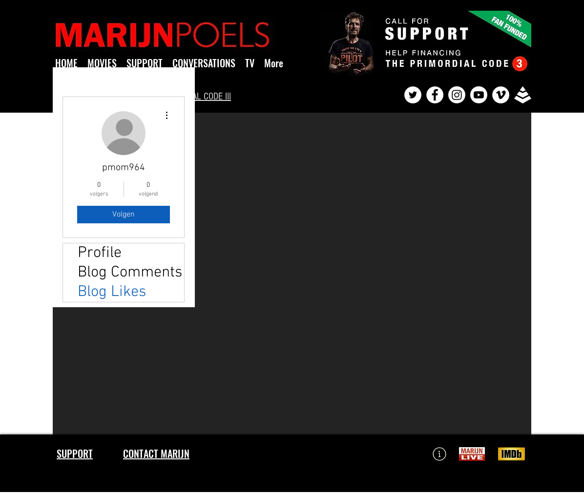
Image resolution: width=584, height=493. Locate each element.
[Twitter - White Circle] (412, 94)
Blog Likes (112, 292)
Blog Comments (130, 272)
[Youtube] (478, 94)
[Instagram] (456, 94)
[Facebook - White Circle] (434, 94)
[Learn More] (439, 454)
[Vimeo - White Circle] (500, 94)
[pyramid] (522, 94)
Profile (100, 253)
